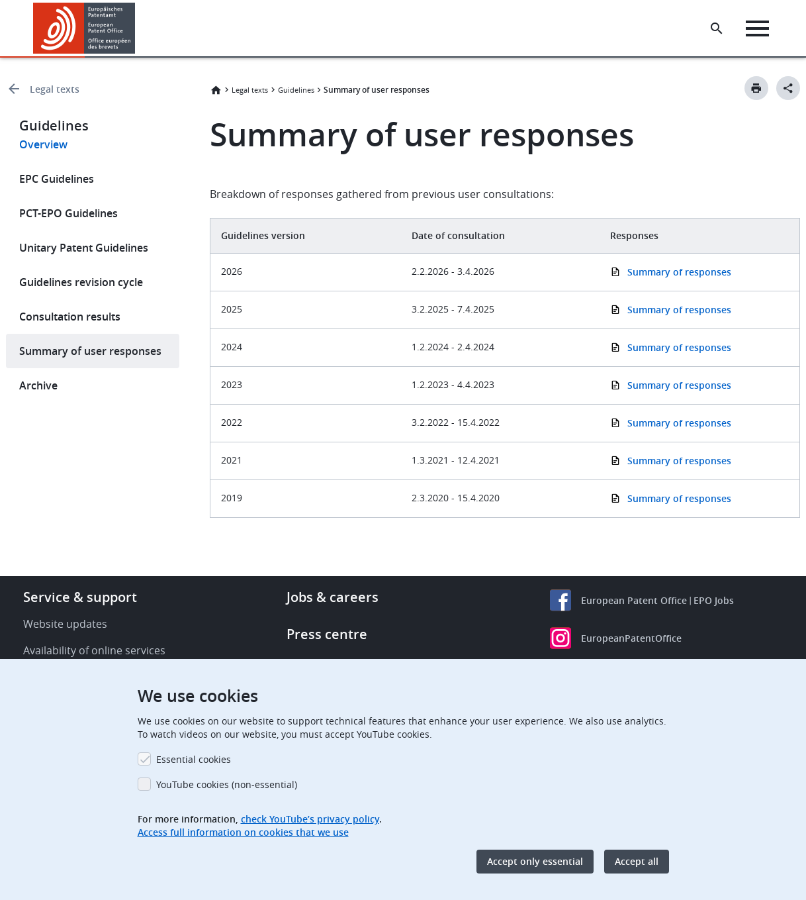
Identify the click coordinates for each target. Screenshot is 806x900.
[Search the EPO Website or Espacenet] (717, 28)
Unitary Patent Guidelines (83, 247)
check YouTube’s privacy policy (310, 819)
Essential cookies (193, 759)
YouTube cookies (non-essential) (226, 784)
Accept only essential (535, 861)
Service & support (80, 597)
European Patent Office (634, 600)
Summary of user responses (90, 351)
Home (216, 90)
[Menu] (757, 28)
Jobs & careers (333, 597)
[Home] (84, 28)
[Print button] (756, 88)
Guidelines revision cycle (81, 282)
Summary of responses (679, 309)
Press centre (327, 634)
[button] (137, 28)
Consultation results (69, 316)
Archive (38, 385)
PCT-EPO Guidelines (68, 213)
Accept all (636, 861)
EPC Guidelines (56, 179)
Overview (43, 144)
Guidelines (296, 90)
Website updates (65, 624)
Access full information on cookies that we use (243, 832)
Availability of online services (94, 650)
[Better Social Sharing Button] (788, 88)
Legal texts (54, 89)
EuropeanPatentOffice (631, 638)
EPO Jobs (714, 600)
